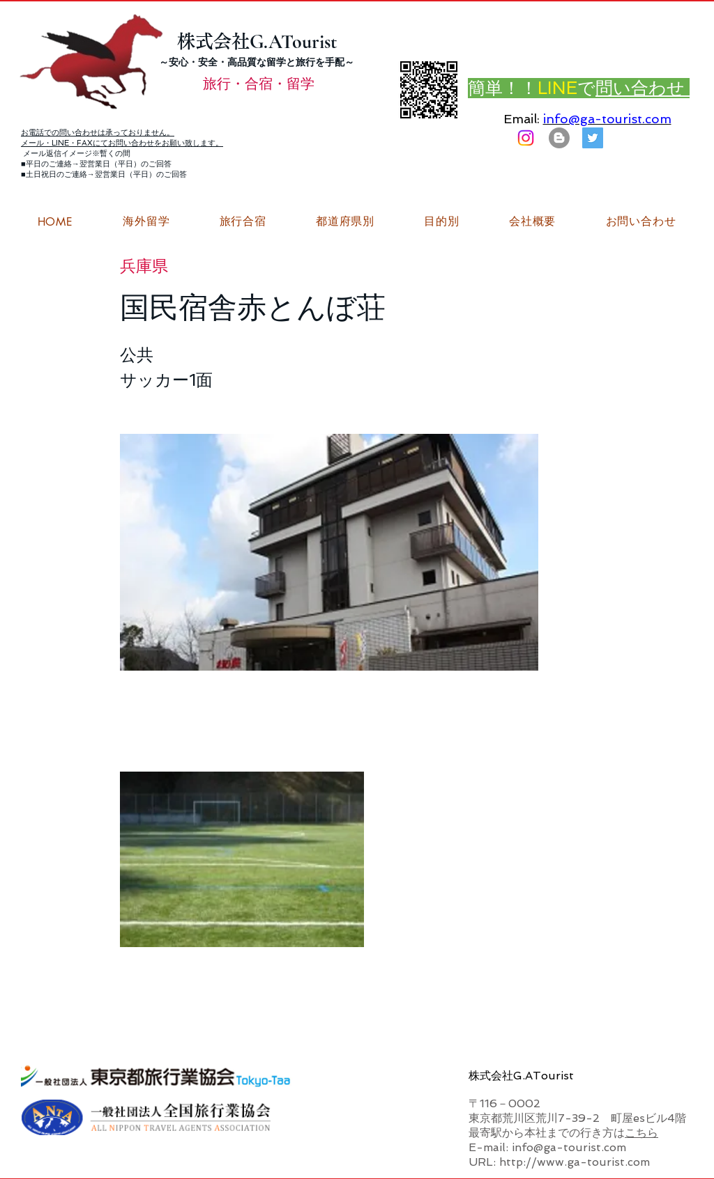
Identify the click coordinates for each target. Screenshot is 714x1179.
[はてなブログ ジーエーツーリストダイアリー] (559, 137)
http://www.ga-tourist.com (574, 1162)
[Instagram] (525, 137)
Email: (521, 118)
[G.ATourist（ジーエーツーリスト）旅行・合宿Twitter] (592, 137)
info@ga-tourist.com (607, 118)
